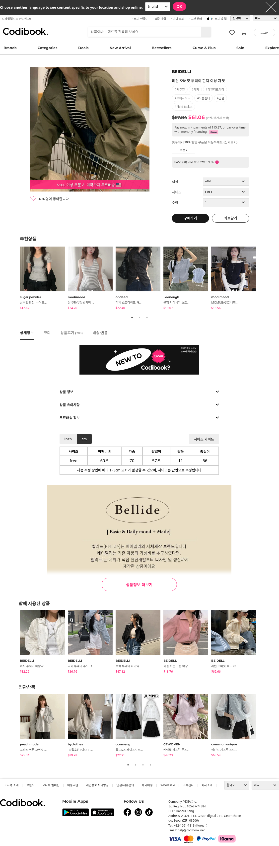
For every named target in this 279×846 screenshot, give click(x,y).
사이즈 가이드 (204, 439)
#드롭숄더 (203, 98)
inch (68, 439)
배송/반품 (100, 332)
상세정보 (27, 332)
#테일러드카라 (215, 89)
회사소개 (207, 785)
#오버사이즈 (182, 98)
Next (262, 278)
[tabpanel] (44, 279)
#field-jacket (183, 107)
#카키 (195, 89)
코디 (47, 332)
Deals (83, 48)
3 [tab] (146, 317)
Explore (272, 48)
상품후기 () (72, 332)
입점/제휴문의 (125, 785)
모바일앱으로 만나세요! (16, 19)
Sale (240, 48)
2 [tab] (139, 317)
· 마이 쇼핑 (178, 19)
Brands (9, 48)
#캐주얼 (180, 89)
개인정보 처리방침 (97, 785)
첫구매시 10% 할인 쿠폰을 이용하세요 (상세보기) (204, 142)
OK (179, 6)
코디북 (25, 31)
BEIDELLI (181, 71)
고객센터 (188, 785)
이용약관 (72, 785)
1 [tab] (132, 317)
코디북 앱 (221, 19)
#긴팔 (220, 98)
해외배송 (147, 785)
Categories (47, 48)
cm (84, 439)
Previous (16, 278)
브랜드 (30, 785)
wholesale (167, 785)
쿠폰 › (183, 150)
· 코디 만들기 (140, 19)
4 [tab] (150, 764)
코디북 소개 (11, 785)
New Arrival (120, 48)
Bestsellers (161, 48)
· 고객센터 (195, 19)
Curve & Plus (204, 48)
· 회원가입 (159, 19)
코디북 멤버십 (50, 785)
